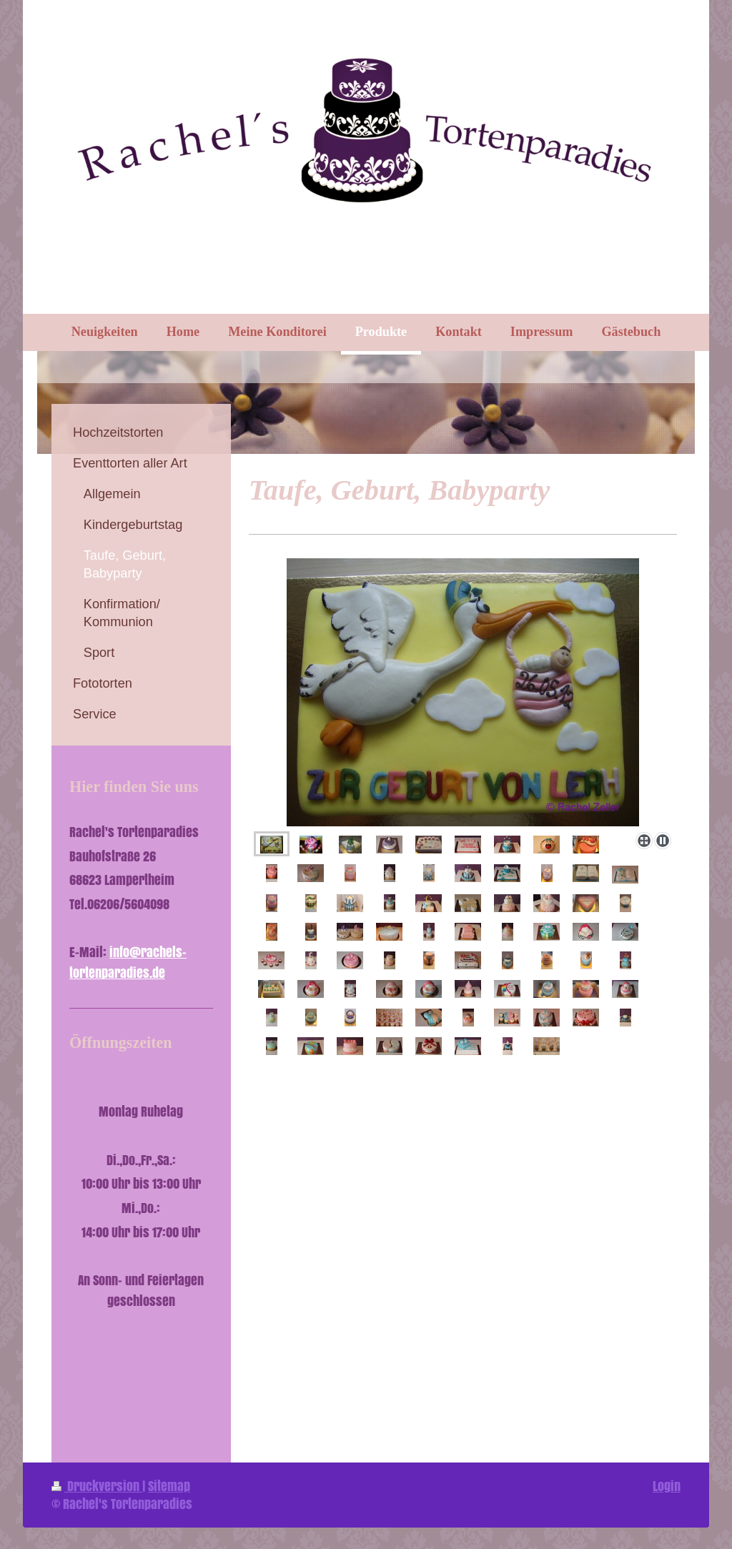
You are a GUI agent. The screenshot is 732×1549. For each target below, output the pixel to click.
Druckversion (96, 1485)
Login (667, 1485)
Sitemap (169, 1485)
